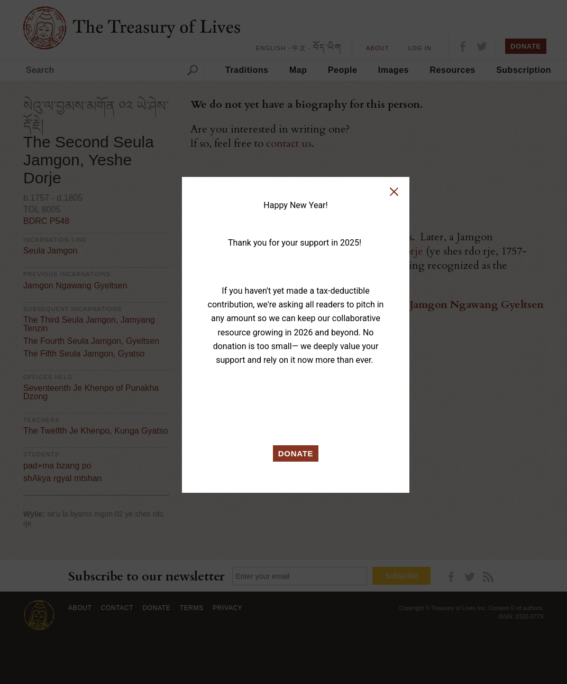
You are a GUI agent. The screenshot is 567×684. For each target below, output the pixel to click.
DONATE (296, 453)
